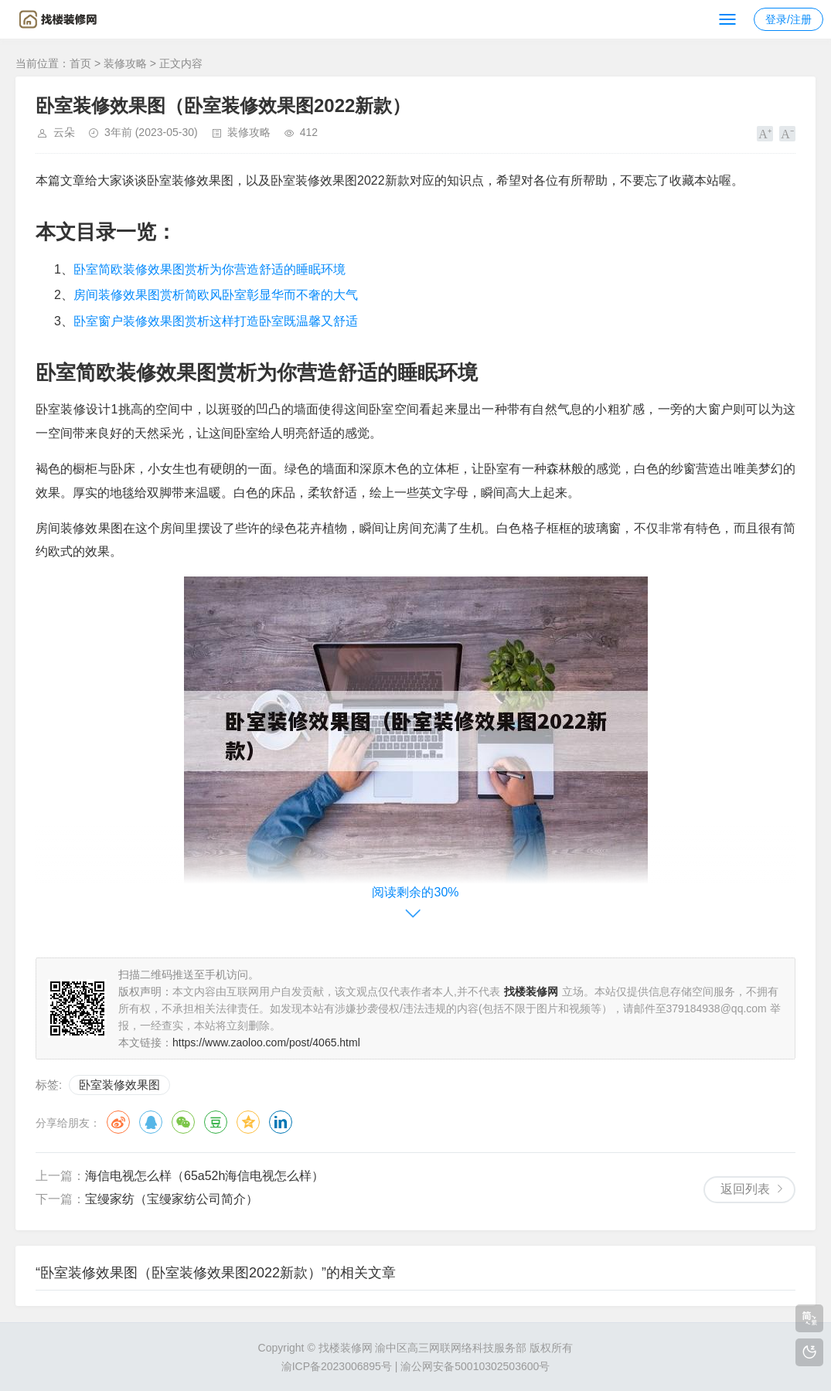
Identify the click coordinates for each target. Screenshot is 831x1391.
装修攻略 (125, 63)
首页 (80, 63)
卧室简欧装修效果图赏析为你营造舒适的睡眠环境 (209, 269)
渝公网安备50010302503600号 (475, 1366)
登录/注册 (788, 19)
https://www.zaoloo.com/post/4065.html (266, 1042)
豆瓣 (215, 1122)
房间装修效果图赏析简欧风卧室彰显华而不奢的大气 (215, 294)
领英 (280, 1122)
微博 (118, 1122)
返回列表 (745, 1188)
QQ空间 (248, 1122)
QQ (150, 1122)
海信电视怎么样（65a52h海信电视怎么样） (204, 1175)
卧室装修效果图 (119, 1084)
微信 (183, 1122)
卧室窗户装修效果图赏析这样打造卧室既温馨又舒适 (215, 321)
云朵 (64, 132)
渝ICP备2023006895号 (336, 1366)
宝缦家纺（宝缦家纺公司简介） (171, 1199)
